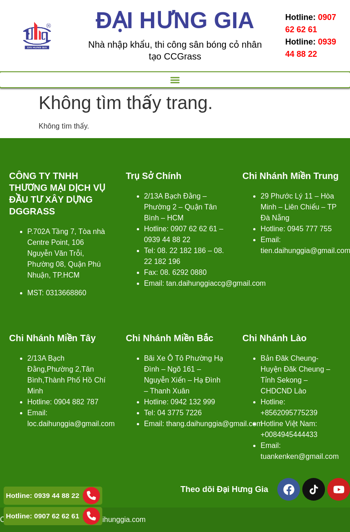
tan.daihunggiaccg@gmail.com (216, 283)
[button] (175, 79)
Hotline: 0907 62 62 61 (53, 516)
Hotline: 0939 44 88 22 (53, 495)
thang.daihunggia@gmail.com (214, 424)
